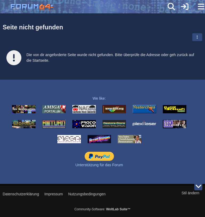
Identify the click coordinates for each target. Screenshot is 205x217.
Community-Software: (102, 209)
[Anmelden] (184, 6)
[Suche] (171, 6)
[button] (197, 37)
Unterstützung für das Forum (99, 165)
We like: (99, 98)
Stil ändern (190, 193)
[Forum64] (90, 7)
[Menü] (198, 6)
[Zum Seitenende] (198, 186)
